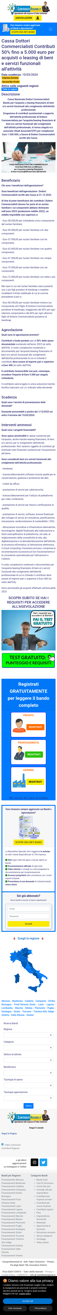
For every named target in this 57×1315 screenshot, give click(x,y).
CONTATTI (22, 1275)
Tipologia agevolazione (16, 1092)
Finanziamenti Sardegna (13, 1229)
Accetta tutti (27, 1301)
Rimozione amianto (46, 1232)
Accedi (28, 923)
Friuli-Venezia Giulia (24, 1004)
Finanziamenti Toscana (12, 1235)
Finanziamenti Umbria (12, 1245)
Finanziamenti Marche (12, 1216)
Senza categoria (44, 1235)
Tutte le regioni (9, 89)
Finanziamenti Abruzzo (12, 1179)
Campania (41, 1001)
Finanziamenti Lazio (11, 1206)
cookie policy (25, 1293)
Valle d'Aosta (17, 1015)
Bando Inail (42, 1179)
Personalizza (40, 1308)
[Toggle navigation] (50, 29)
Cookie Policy (8, 1275)
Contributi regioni (45, 1209)
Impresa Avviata (10, 78)
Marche (19, 1008)
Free (39, 1212)
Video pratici (43, 1242)
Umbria (5, 1015)
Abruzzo (5, 1001)
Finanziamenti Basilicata (13, 1183)
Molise (28, 1008)
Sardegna (6, 1011)
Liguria (50, 1004)
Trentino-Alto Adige (43, 1011)
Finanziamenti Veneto (12, 1255)
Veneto (30, 1015)
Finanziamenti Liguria (11, 1209)
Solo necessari (15, 1308)
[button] (38, 18)
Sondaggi (41, 1239)
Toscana (26, 1011)
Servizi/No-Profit (10, 82)
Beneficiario (10, 1067)
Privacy (48, 1271)
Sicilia (17, 1011)
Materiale (41, 1222)
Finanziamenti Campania (13, 1189)
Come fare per (43, 1186)
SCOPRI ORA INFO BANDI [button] (23, 32)
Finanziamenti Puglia (11, 1226)
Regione (8, 1029)
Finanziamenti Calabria (12, 1186)
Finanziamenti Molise (11, 1219)
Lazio (41, 1004)
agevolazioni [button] (23, 18)
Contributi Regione (10, 1148)
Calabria (29, 1001)
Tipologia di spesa (13, 1079)
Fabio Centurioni (13, 1145)
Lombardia (7, 1008)
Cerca (28, 1105)
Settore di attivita (12, 1054)
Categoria (9, 1041)
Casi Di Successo (45, 1183)
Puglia (50, 1008)
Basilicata (17, 1001)
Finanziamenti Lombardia (13, 1212)
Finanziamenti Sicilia (11, 1232)
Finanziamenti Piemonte (13, 1222)
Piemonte (40, 1008)
